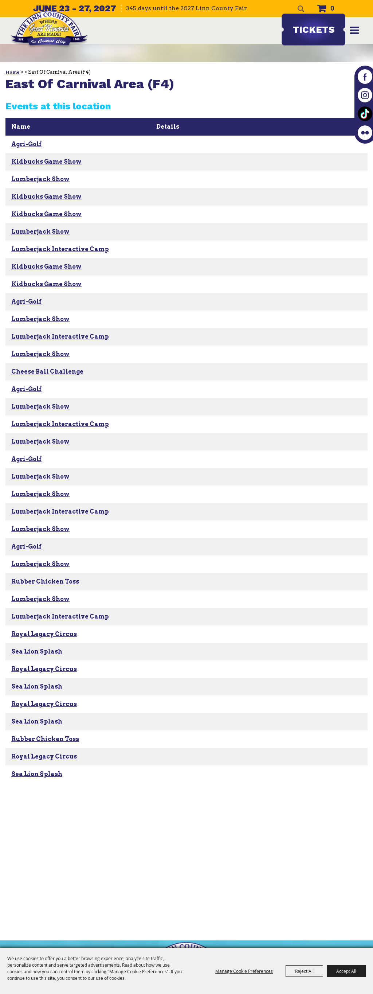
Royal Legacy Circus (44, 634)
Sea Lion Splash (36, 651)
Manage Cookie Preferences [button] (244, 971)
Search (300, 8)
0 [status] (332, 8)
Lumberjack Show (40, 179)
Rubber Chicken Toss (45, 581)
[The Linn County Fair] (51, 32)
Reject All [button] (304, 971)
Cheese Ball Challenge (47, 371)
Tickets (313, 29)
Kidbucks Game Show (46, 161)
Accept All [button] (346, 971)
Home (12, 72)
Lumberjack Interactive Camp (60, 249)
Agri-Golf (26, 144)
